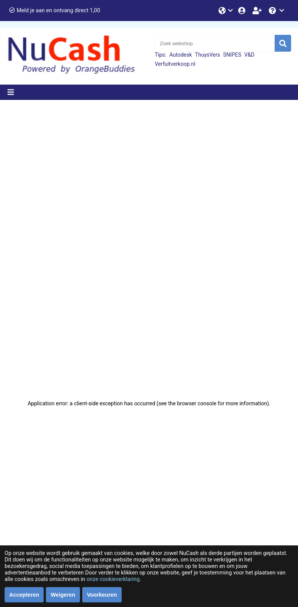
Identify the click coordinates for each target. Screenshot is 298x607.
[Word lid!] (257, 10)
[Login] (242, 10)
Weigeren (62, 595)
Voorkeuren (102, 595)
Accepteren (24, 595)
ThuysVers (207, 55)
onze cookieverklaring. (113, 579)
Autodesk (180, 55)
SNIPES (232, 55)
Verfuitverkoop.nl (175, 64)
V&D (249, 55)
